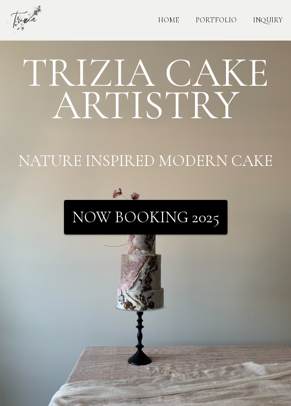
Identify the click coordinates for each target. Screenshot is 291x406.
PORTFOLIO (216, 20)
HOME (168, 20)
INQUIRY (268, 20)
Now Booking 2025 (146, 217)
